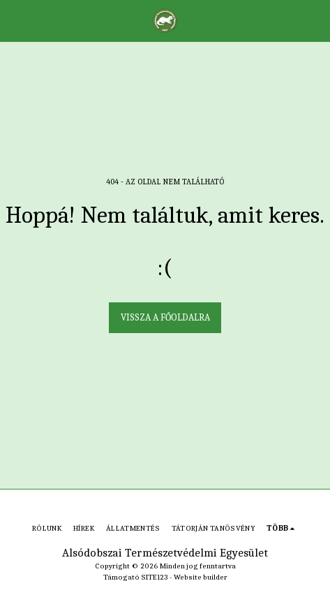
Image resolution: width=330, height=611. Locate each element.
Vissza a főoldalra (165, 317)
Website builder (200, 577)
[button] (15, 20)
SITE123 (154, 577)
